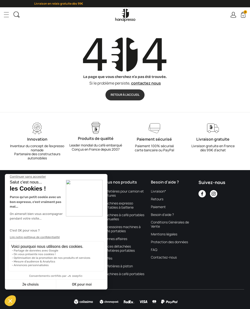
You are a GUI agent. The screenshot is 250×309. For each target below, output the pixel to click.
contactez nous (146, 83)
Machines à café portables (123, 274)
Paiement (158, 207)
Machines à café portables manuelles (123, 217)
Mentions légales (164, 234)
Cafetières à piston (118, 266)
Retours (157, 199)
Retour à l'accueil (125, 95)
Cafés (107, 258)
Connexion (233, 15)
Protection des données (169, 242)
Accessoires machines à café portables (122, 229)
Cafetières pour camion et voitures (123, 193)
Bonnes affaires (115, 239)
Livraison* (158, 191)
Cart (245, 13)
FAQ (154, 250)
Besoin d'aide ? (162, 215)
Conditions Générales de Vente (170, 224)
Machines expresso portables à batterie (118, 205)
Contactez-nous (164, 257)
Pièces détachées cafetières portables (119, 248)
